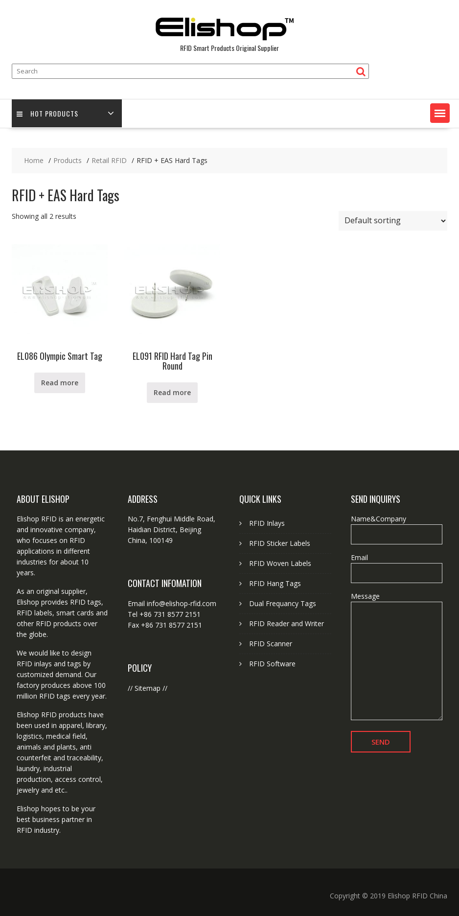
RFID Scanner (270, 643)
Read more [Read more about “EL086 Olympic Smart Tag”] (59, 382)
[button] (440, 113)
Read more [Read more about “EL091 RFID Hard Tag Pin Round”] (172, 392)
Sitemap (148, 688)
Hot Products (47, 113)
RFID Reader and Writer (286, 623)
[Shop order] (393, 221)
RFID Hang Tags (275, 583)
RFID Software (272, 663)
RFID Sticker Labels (279, 543)
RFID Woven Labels (280, 563)
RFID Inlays (267, 523)
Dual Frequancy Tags (282, 603)
